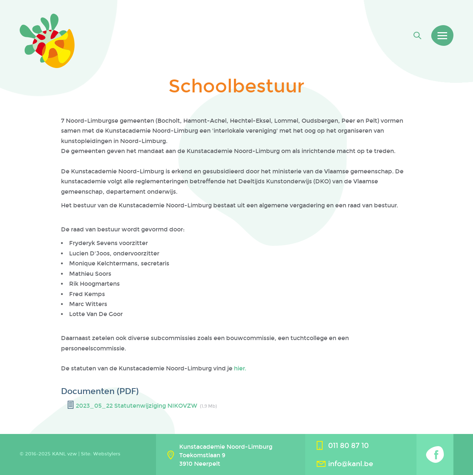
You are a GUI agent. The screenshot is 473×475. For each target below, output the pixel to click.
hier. (239, 368)
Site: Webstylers (100, 454)
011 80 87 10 (348, 445)
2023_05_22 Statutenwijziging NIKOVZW (136, 405)
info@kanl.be (350, 463)
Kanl (47, 41)
